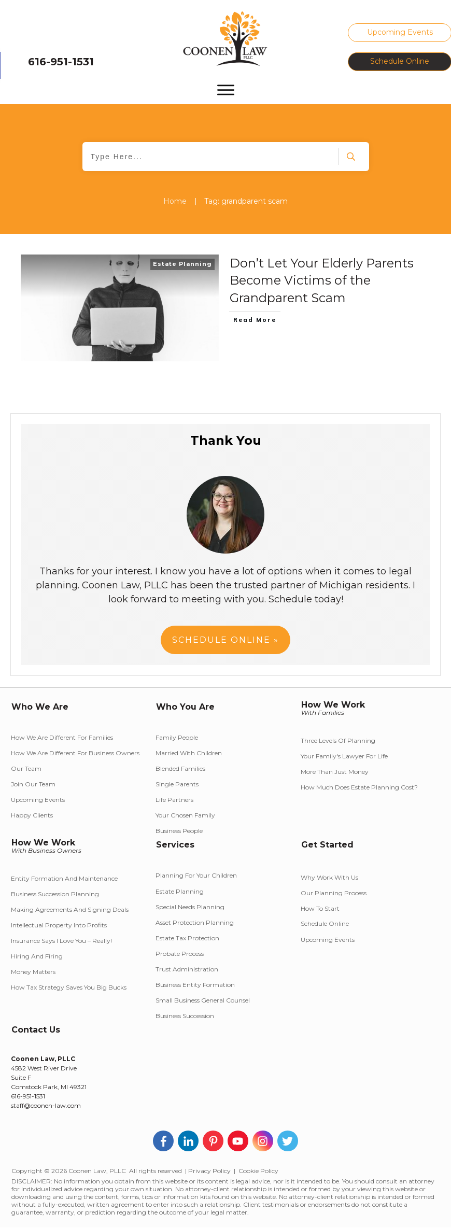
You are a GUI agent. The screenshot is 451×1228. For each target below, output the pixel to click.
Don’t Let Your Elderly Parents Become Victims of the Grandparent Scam (322, 280)
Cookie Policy (258, 1171)
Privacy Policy (209, 1171)
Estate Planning (182, 263)
